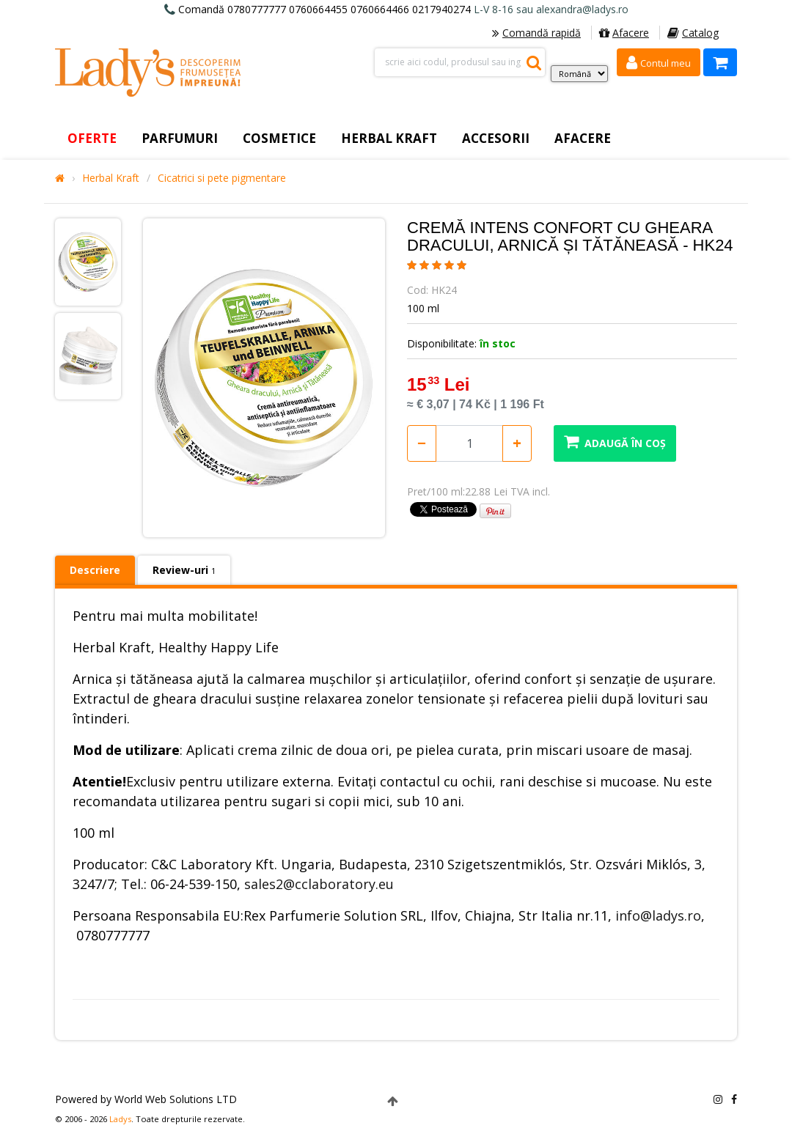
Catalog (693, 33)
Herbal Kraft (110, 178)
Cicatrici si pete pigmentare (222, 178)
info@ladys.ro (658, 915)
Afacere (624, 33)
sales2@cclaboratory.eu (319, 884)
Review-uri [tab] (184, 570)
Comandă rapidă (536, 33)
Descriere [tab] (95, 570)
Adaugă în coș (615, 441)
